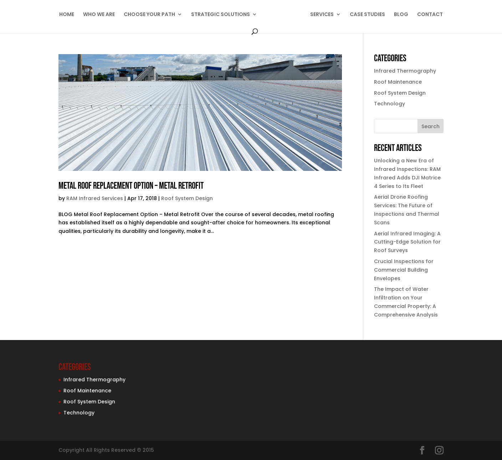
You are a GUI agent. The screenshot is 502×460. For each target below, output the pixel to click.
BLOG (401, 15)
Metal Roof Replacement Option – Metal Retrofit (131, 186)
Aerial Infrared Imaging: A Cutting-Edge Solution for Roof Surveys (407, 242)
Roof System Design (187, 198)
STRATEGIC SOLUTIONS (220, 15)
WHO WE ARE (99, 15)
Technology (389, 103)
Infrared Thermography (405, 70)
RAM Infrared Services (94, 198)
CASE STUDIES (367, 15)
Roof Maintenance (398, 81)
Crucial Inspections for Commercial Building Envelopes (404, 270)
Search (430, 126)
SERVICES (322, 15)
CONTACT (430, 15)
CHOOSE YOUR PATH (149, 15)
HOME (66, 15)
